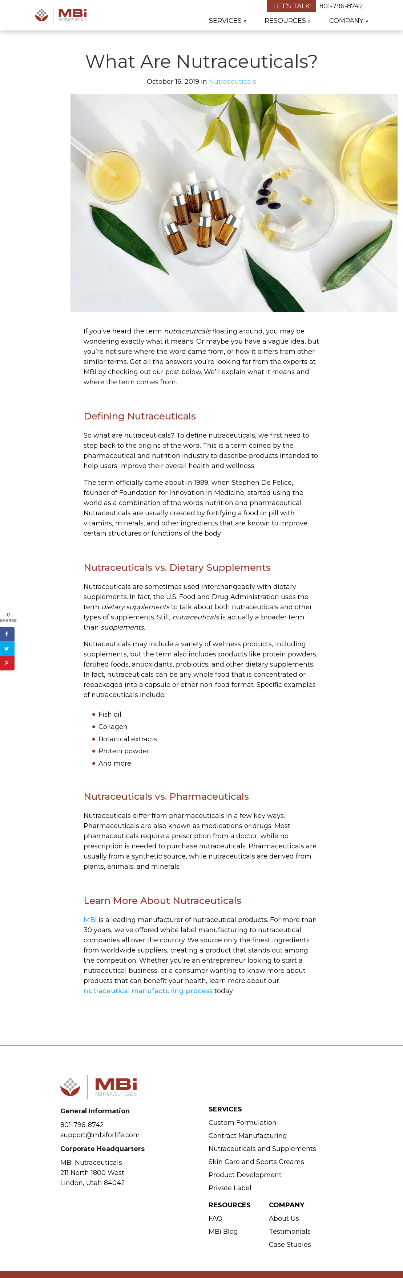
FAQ (215, 1218)
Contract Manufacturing (248, 1136)
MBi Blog (223, 1232)
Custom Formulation (243, 1123)
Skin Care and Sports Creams (256, 1162)
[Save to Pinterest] (7, 663)
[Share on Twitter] (7, 648)
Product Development (245, 1175)
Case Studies (290, 1245)
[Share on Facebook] (7, 634)
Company (346, 20)
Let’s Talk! (292, 6)
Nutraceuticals (232, 82)
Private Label (230, 1188)
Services (225, 20)
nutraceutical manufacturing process (148, 991)
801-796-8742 (341, 6)
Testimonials (290, 1232)
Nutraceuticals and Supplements (262, 1149)
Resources (285, 20)
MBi (90, 920)
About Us (284, 1218)
